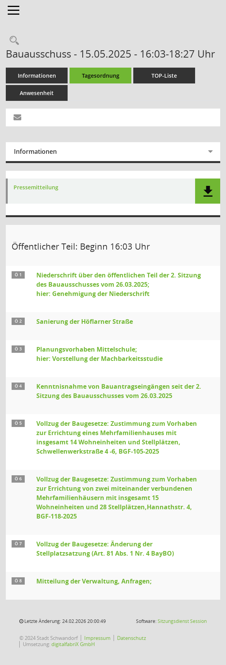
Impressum (97, 637)
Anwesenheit (37, 93)
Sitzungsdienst (182, 621)
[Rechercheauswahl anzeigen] (12, 40)
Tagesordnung (100, 75)
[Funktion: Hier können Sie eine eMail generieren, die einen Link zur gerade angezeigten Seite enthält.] (17, 117)
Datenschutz (131, 637)
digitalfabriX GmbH (73, 644)
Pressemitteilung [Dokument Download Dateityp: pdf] (36, 187)
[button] (207, 191)
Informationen (37, 75)
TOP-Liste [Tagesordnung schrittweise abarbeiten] (164, 75)
